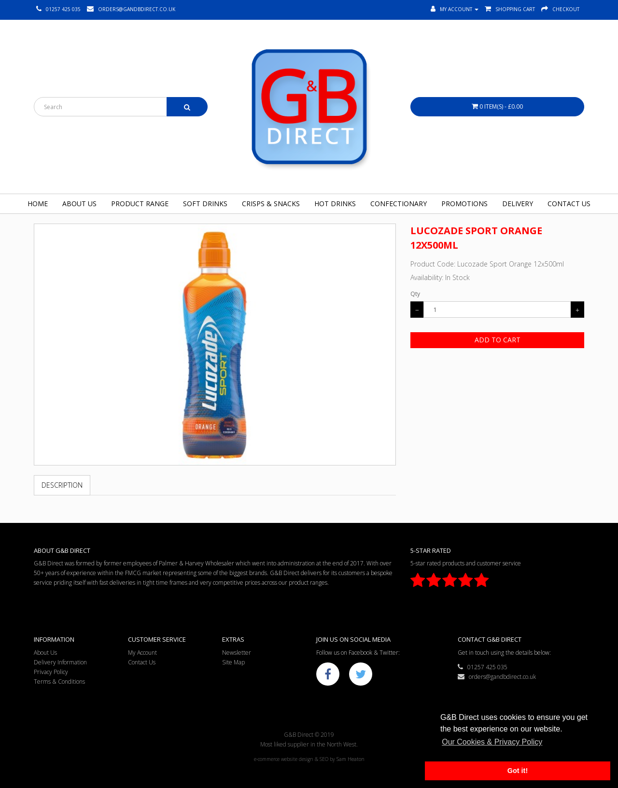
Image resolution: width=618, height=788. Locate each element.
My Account (142, 652)
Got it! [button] (517, 770)
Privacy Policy (51, 672)
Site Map (233, 662)
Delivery (517, 203)
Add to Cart (497, 339)
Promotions (464, 203)
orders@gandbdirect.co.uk (497, 677)
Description (62, 485)
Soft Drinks (205, 203)
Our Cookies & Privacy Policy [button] (492, 742)
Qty (415, 294)
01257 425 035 (482, 667)
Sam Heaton (351, 759)
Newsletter (236, 652)
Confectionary (398, 203)
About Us (79, 203)
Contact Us (569, 203)
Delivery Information (60, 662)
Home (38, 203)
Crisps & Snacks (271, 203)
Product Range (140, 203)
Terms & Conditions (59, 681)
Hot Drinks (335, 203)
